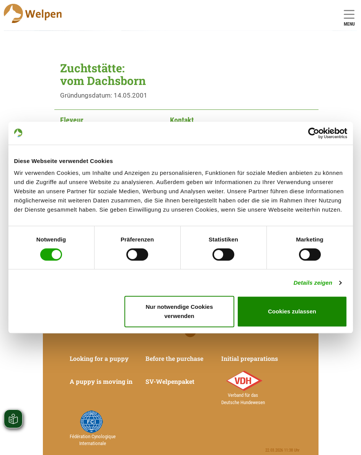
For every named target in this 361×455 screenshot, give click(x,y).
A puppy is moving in (101, 381)
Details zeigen (313, 282)
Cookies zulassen (292, 311)
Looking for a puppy (99, 358)
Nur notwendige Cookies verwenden (179, 311)
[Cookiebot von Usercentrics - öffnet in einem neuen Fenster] (313, 133)
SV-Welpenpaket (169, 381)
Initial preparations (249, 358)
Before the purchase (174, 358)
